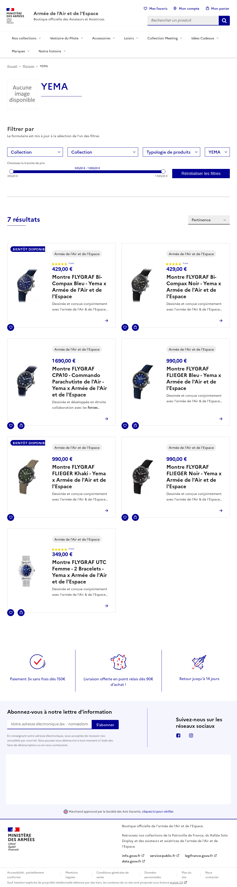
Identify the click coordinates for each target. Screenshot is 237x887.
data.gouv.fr (131, 861)
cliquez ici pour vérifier (157, 811)
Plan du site (186, 875)
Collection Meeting (162, 38)
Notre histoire (50, 51)
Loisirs (129, 38)
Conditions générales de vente (113, 875)
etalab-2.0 (176, 882)
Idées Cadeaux (202, 38)
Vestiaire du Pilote (64, 38)
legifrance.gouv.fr (199, 855)
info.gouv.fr (131, 855)
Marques (18, 51)
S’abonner (105, 724)
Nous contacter (212, 875)
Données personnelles (152, 875)
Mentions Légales (71, 875)
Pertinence (209, 219)
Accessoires (101, 38)
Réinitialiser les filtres (201, 173)
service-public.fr (162, 855)
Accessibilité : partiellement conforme (25, 875)
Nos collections (24, 38)
